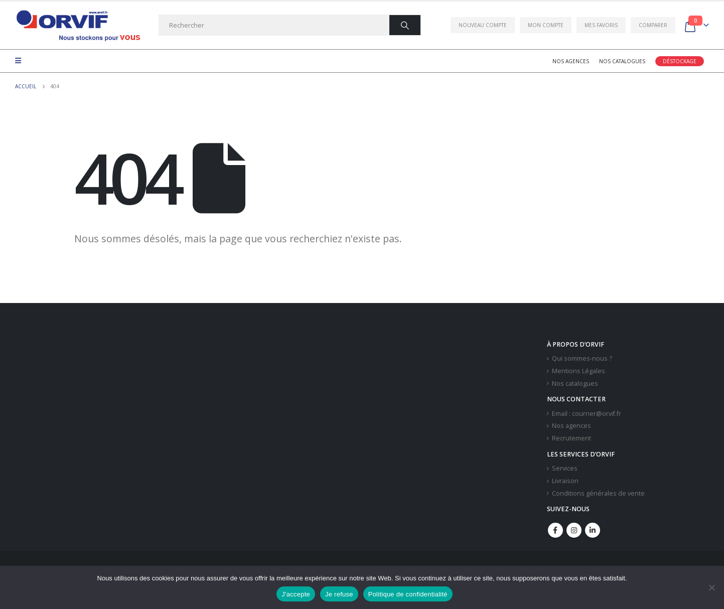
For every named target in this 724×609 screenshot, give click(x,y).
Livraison (565, 481)
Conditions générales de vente (598, 493)
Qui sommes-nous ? (582, 358)
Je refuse (339, 594)
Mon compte (545, 25)
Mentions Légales (578, 371)
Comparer (653, 25)
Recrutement (571, 438)
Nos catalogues (622, 61)
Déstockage (679, 61)
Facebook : (555, 530)
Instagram (574, 530)
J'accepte (295, 594)
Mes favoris (601, 25)
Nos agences (570, 61)
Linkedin (592, 530)
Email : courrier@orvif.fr (586, 413)
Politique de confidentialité (408, 594)
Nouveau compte (483, 25)
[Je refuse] (711, 587)
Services (564, 468)
